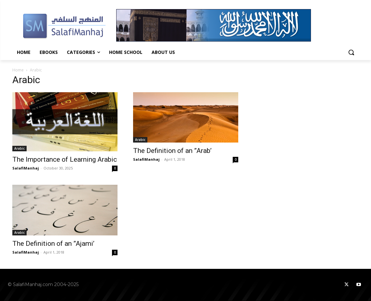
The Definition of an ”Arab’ (172, 151)
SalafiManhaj (25, 168)
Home (18, 70)
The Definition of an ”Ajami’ (53, 243)
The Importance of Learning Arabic (64, 159)
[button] (351, 52)
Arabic (19, 148)
